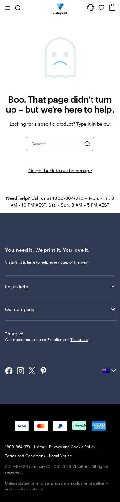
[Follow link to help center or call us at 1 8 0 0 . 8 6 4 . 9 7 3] (90, 7)
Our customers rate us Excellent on (46, 382)
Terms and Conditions (25, 498)
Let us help (60, 286)
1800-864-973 (17, 489)
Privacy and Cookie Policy (72, 489)
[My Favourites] (101, 7)
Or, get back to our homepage (60, 170)
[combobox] (56, 144)
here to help (38, 262)
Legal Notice (60, 498)
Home (39, 489)
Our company (60, 309)
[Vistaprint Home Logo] (60, 8)
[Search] (87, 144)
